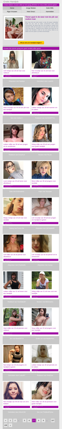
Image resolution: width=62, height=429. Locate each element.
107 (52, 420)
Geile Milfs (50, 8)
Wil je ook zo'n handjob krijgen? (31, 43)
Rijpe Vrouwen (12, 11)
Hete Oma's (31, 11)
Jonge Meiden (31, 8)
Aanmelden (50, 11)
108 (5, 425)
